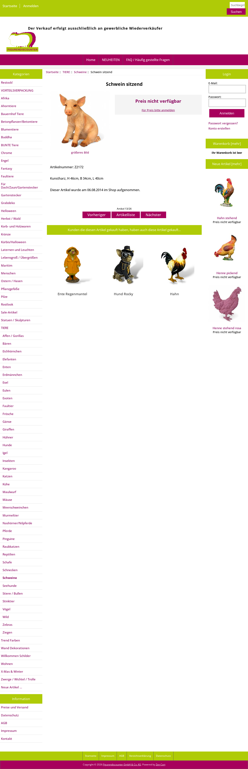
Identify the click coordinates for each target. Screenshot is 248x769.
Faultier (7, 406)
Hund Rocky (123, 293)
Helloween (8, 211)
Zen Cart (160, 764)
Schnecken (9, 570)
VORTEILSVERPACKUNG (17, 90)
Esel (4, 382)
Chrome (6, 153)
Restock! (7, 82)
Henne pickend (226, 252)
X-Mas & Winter (12, 671)
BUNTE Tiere (10, 145)
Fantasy (6, 168)
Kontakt (6, 739)
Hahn (174, 293)
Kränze (6, 234)
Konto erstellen (219, 128)
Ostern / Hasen (11, 281)
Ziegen (6, 632)
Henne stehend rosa (226, 307)
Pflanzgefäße (10, 289)
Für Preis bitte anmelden (158, 110)
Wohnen (7, 664)
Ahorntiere (8, 106)
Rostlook (7, 304)
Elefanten (8, 359)
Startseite (10, 6)
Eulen (5, 390)
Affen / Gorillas (12, 336)
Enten (6, 367)
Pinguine (8, 539)
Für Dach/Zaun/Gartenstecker (19, 185)
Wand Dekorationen (15, 648)
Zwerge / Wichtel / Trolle (18, 679)
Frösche (7, 414)
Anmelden (31, 6)
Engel (5, 161)
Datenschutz (10, 715)
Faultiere (7, 176)
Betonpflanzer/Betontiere (19, 122)
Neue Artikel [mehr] (226, 164)
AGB (4, 723)
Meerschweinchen (14, 507)
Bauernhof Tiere (12, 114)
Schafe (6, 562)
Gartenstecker (11, 195)
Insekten (8, 461)
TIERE (66, 72)
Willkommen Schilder (16, 656)
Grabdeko (8, 203)
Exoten (6, 398)
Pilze (4, 297)
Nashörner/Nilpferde (16, 523)
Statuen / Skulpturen (15, 320)
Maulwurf (8, 492)
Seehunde (9, 586)
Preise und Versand (14, 707)
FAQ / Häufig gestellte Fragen (148, 60)
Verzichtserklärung (140, 755)
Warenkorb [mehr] (227, 143)
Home (90, 60)
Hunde (6, 445)
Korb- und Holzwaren (16, 226)
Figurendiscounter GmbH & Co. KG (122, 764)
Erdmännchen (11, 375)
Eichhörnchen (11, 351)
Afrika (5, 98)
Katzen (6, 476)
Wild (5, 617)
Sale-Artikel (9, 312)
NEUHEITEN (111, 60)
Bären (6, 343)
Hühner (7, 437)
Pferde (6, 531)
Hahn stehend (226, 197)
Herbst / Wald (10, 219)
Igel (4, 453)
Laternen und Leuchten (17, 250)
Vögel (5, 609)
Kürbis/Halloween (13, 242)
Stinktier (8, 601)
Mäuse (6, 500)
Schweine (80, 72)
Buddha (6, 137)
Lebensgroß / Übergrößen (19, 257)
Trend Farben (10, 640)
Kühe (5, 484)
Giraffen (7, 429)
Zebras (6, 625)
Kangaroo (8, 468)
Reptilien (8, 554)
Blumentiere (10, 129)
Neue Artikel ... (11, 687)
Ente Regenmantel (72, 293)
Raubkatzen (10, 546)
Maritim (6, 265)
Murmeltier (10, 515)
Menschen (8, 273)
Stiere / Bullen (12, 593)
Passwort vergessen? (223, 123)
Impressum (9, 731)
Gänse (6, 422)
